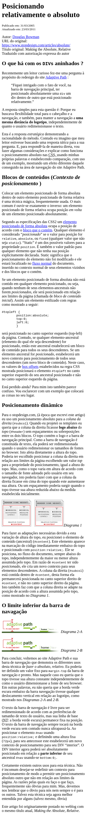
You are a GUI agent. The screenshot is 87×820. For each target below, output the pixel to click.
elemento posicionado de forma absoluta (39, 224)
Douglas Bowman (26, 37)
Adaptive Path (56, 77)
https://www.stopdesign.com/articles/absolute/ (36, 45)
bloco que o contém (37, 230)
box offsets (30, 370)
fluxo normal (42, 263)
